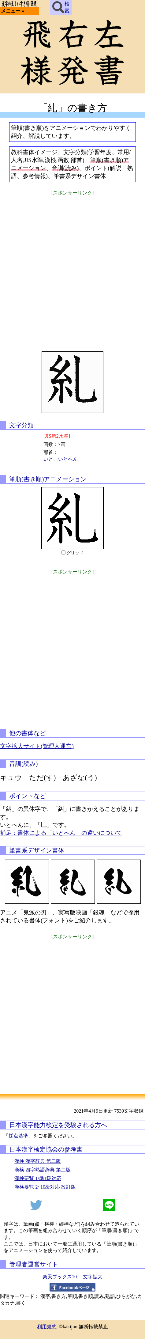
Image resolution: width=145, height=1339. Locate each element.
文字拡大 (92, 1276)
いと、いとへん (60, 459)
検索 (60, 7)
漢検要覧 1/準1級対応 (37, 1178)
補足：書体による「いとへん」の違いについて (61, 833)
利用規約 (47, 1326)
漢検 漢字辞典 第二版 (37, 1161)
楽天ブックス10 (60, 1276)
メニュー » (12, 10)
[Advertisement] (72, 269)
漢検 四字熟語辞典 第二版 (42, 1169)
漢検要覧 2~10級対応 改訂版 (45, 1187)
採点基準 (18, 1135)
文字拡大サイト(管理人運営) (37, 746)
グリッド (75, 553)
